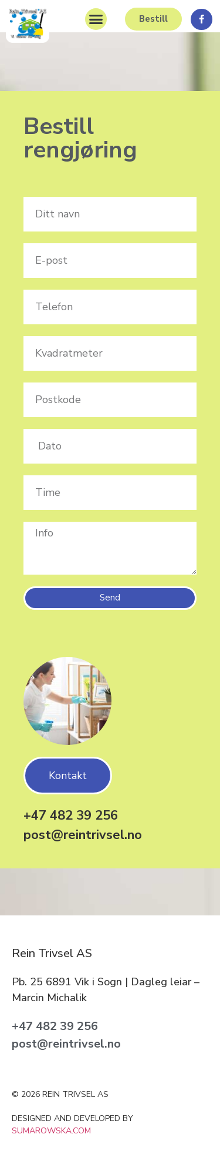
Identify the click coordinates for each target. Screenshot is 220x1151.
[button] (96, 19)
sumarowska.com (51, 1130)
